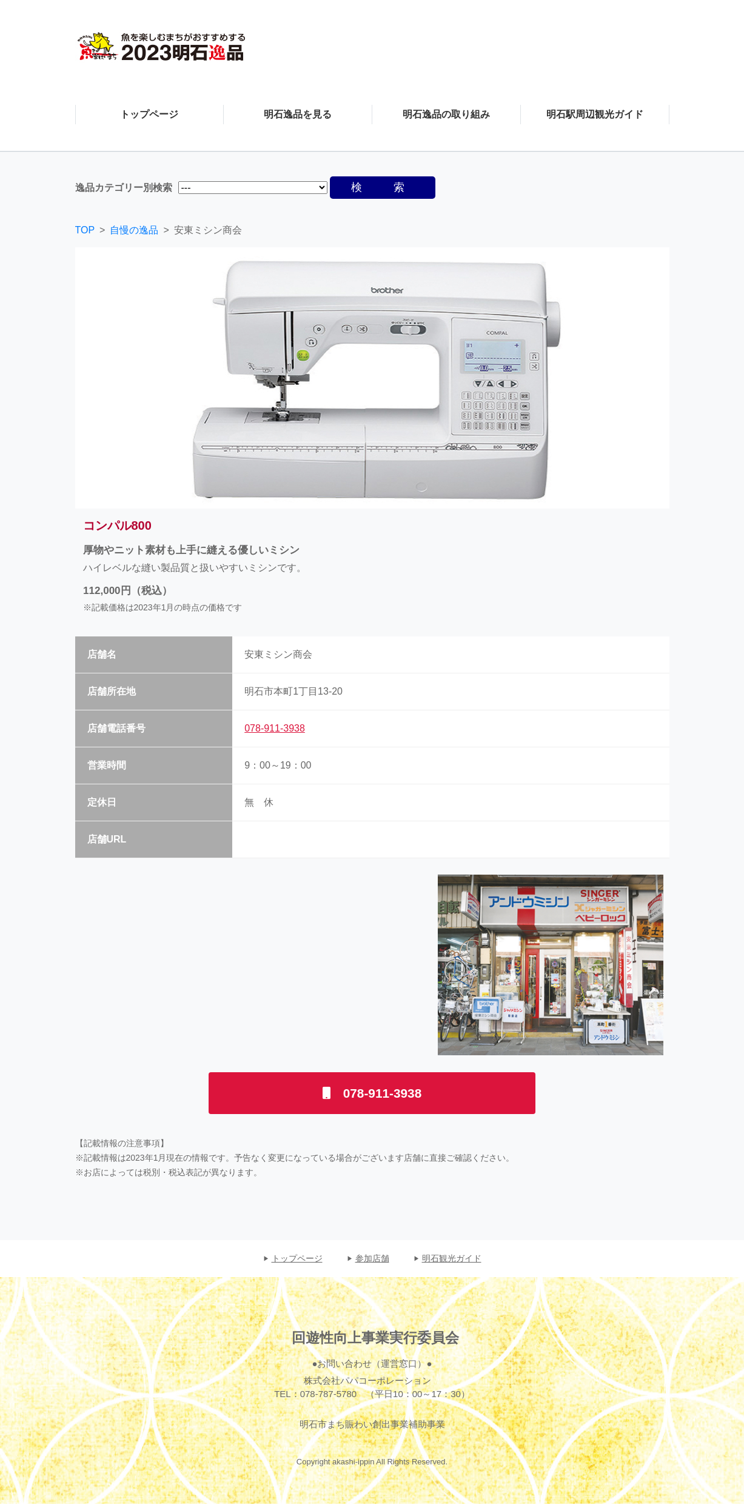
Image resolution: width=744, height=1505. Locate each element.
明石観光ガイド (451, 1259)
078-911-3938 (274, 728)
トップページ (297, 1259)
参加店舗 (372, 1259)
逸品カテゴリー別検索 (123, 187)
